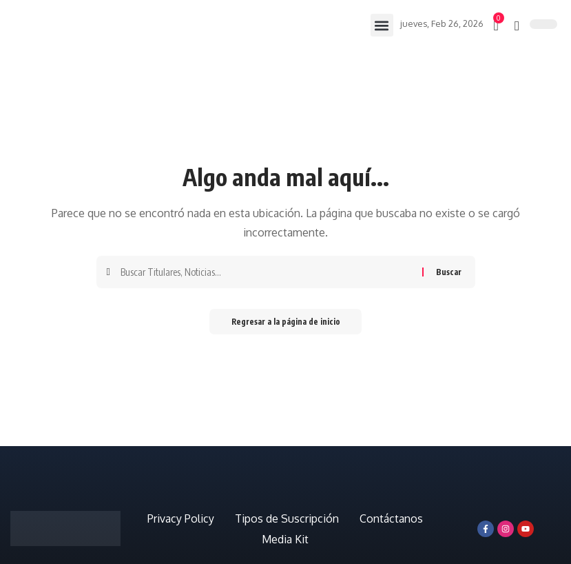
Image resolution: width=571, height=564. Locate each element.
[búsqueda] (517, 25)
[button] (381, 25)
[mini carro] (496, 25)
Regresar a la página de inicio (285, 322)
